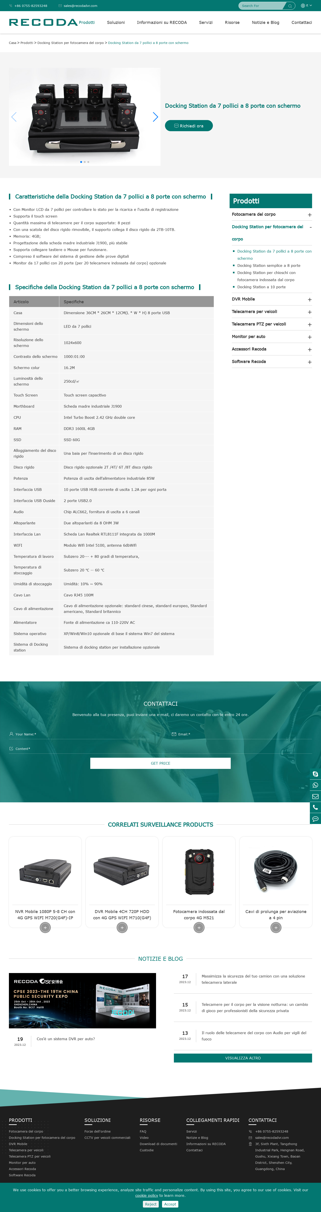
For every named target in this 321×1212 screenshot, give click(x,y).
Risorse (232, 22)
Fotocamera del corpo (254, 214)
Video (144, 1137)
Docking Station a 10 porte (261, 287)
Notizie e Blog (265, 22)
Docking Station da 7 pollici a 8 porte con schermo (148, 43)
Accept (170, 1204)
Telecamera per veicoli (254, 311)
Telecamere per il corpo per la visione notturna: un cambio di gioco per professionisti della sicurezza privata (255, 1007)
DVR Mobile (243, 299)
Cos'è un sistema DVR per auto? (66, 1039)
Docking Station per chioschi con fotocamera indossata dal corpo (266, 276)
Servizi (206, 22)
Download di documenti (158, 1144)
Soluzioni (116, 22)
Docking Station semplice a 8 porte (268, 266)
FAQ (143, 1131)
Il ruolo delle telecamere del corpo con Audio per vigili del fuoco (254, 1036)
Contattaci (302, 22)
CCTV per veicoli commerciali (107, 1137)
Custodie (147, 1150)
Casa (12, 43)
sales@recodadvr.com (77, 6)
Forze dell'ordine (97, 1131)
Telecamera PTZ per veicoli (259, 324)
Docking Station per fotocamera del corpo (70, 43)
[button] (155, 117)
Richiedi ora (189, 125)
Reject (150, 1204)
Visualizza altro (243, 1058)
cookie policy (146, 1195)
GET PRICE (160, 763)
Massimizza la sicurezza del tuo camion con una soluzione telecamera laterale (253, 979)
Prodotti (87, 22)
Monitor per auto (248, 336)
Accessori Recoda (249, 349)
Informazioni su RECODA (162, 22)
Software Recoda (249, 361)
